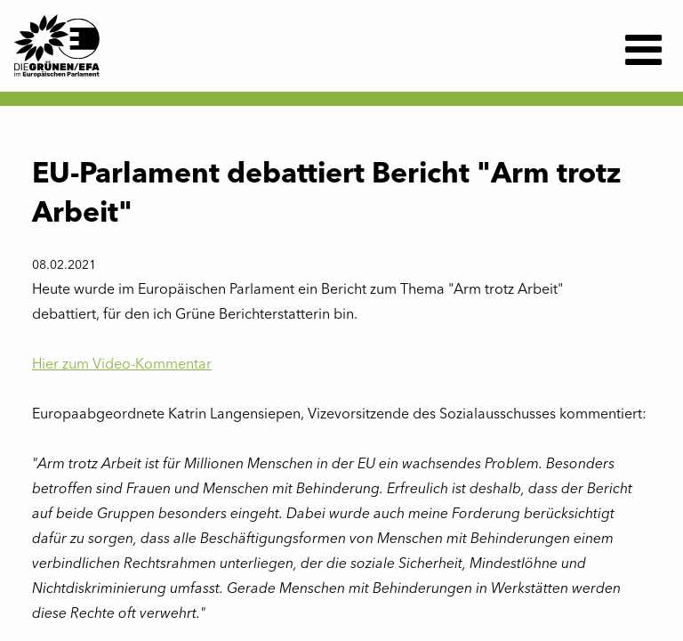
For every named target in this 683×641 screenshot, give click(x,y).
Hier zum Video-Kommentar (122, 365)
